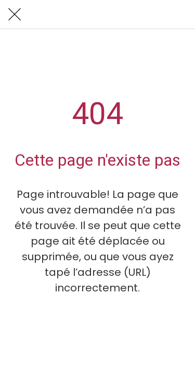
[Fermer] (14, 14)
